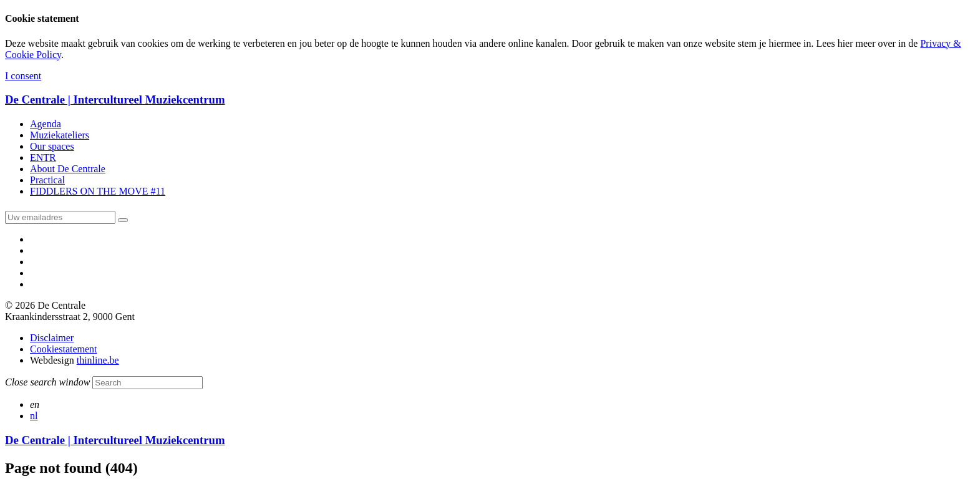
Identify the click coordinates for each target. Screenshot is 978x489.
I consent (23, 75)
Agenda (45, 124)
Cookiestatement (63, 349)
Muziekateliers (59, 135)
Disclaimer (52, 337)
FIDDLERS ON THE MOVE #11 (97, 191)
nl (33, 415)
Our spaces (52, 146)
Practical (47, 180)
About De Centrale (67, 168)
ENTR (43, 157)
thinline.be (98, 360)
